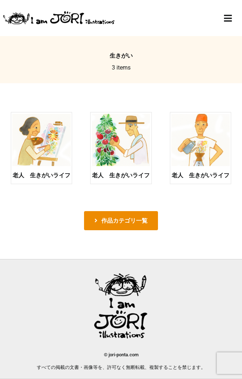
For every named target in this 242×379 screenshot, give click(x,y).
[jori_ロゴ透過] (59, 13)
